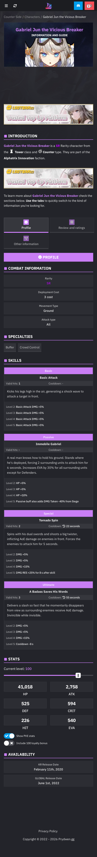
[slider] (78, 675)
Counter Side (13, 17)
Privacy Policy (48, 831)
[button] (78, 6)
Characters (32, 17)
